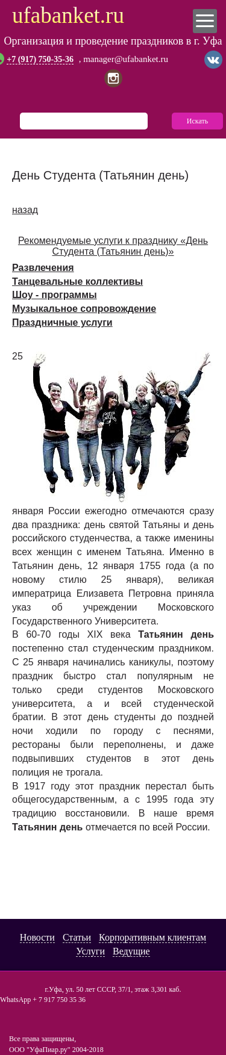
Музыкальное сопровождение (84, 308)
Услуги (90, 951)
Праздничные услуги (62, 322)
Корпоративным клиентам (152, 937)
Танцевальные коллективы (77, 281)
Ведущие (131, 951)
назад (25, 210)
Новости (37, 937)
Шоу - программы (54, 295)
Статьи (77, 937)
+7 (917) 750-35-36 (40, 59)
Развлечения (43, 268)
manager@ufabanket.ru (125, 59)
